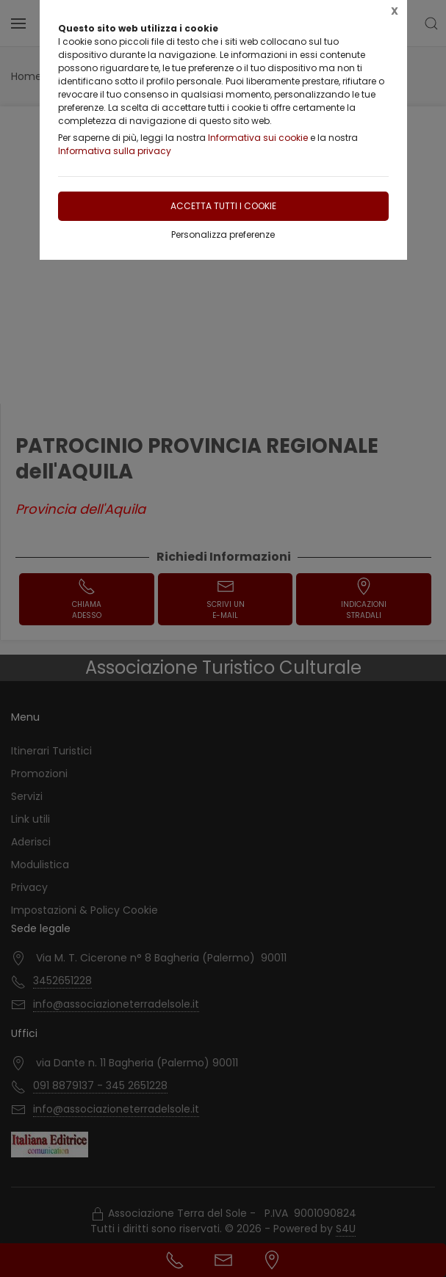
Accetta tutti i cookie (223, 206)
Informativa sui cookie (258, 137)
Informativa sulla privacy (114, 151)
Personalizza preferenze (223, 234)
